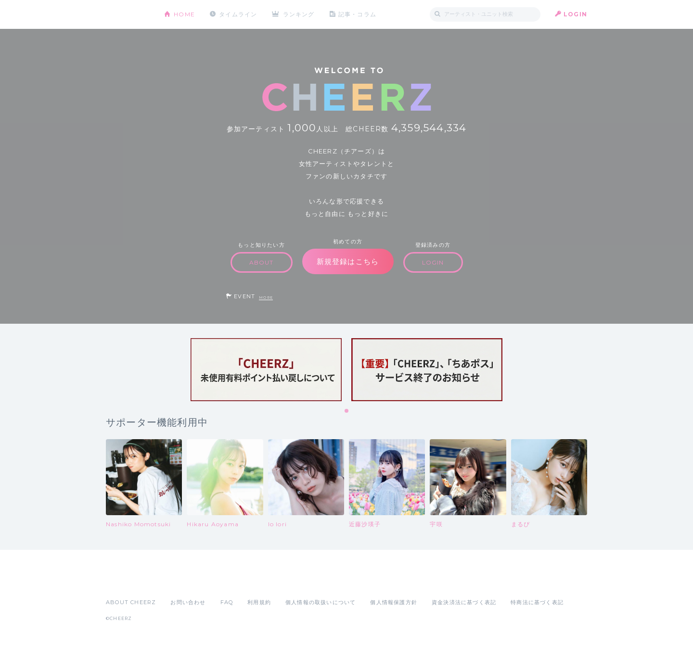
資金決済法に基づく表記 (464, 602)
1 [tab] (347, 411)
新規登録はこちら (348, 261)
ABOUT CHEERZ (131, 602)
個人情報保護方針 (393, 602)
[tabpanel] (266, 369)
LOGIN (575, 14)
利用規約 (259, 602)
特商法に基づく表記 (537, 602)
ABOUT (261, 262)
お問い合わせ (187, 602)
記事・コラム (357, 14)
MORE (266, 297)
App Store (128, 581)
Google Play (179, 581)
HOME (184, 14)
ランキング (299, 14)
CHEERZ (128, 15)
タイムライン (238, 14)
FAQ (226, 602)
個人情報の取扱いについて (320, 602)
